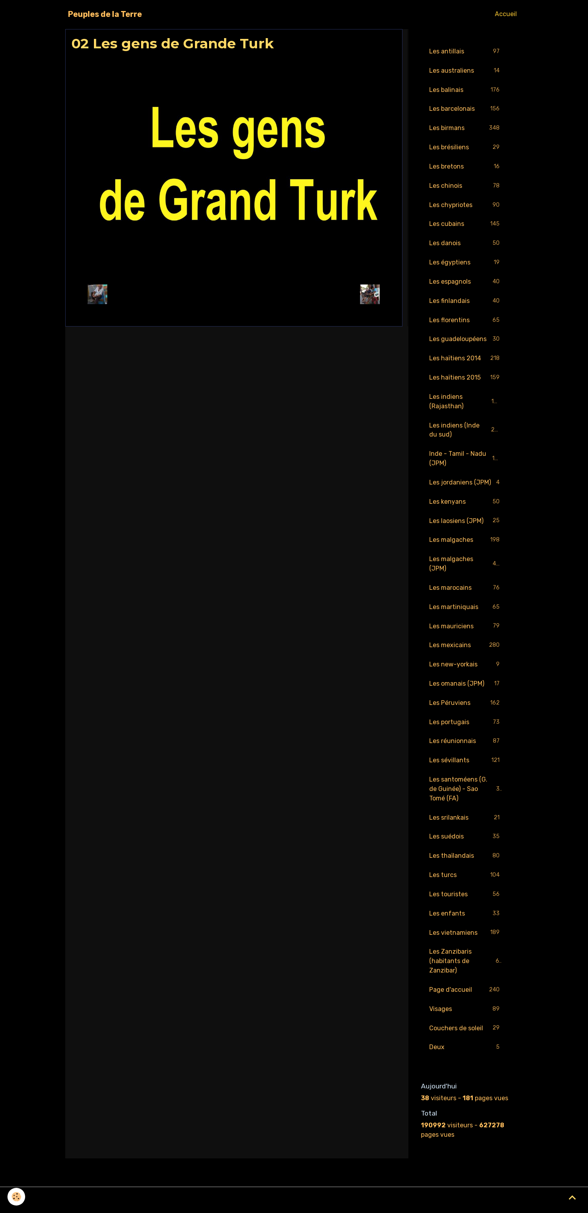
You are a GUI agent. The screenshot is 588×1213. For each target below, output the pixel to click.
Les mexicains (465, 647)
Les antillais (465, 51)
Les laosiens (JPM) (465, 522)
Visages (465, 1012)
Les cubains (465, 224)
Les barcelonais (465, 109)
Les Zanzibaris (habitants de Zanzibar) (465, 964)
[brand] (105, 14)
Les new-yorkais (465, 667)
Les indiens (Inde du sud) (465, 431)
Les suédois (465, 839)
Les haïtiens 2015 (465, 379)
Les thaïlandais (465, 859)
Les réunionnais (465, 744)
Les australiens (465, 70)
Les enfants (465, 916)
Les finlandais (465, 301)
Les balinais (465, 90)
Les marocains (465, 590)
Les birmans (465, 128)
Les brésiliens (465, 147)
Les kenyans (465, 503)
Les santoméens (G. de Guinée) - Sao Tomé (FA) (466, 791)
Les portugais (465, 724)
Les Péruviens (465, 705)
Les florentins (465, 321)
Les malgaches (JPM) (465, 565)
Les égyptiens (465, 263)
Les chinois (465, 186)
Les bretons (465, 167)
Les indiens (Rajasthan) (465, 402)
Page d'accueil (465, 993)
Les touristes (465, 897)
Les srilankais (465, 820)
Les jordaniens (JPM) (465, 484)
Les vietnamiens (465, 936)
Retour (234, 294)
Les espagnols (465, 282)
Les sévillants (465, 763)
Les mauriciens (465, 628)
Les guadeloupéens (465, 340)
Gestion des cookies (294, 1202)
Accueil (506, 14)
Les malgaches (465, 542)
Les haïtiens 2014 (465, 359)
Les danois (465, 244)
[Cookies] (17, 1197)
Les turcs (465, 878)
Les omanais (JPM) (465, 686)
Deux (465, 1051)
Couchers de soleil (465, 1032)
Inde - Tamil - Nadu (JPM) (465, 459)
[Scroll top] (572, 1197)
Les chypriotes (465, 205)
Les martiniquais (465, 609)
